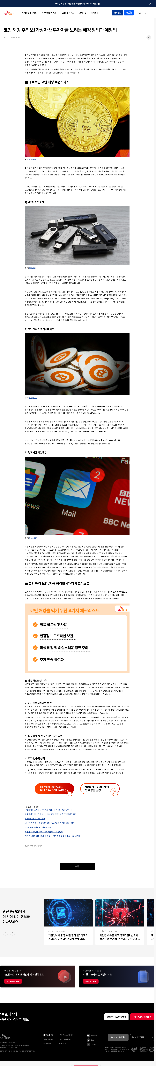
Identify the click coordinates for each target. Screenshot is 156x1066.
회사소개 (94, 13)
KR (147, 12)
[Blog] (92, 1045)
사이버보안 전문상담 (142, 1021)
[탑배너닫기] (150, 3)
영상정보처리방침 (48, 1044)
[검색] (139, 13)
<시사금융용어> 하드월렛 (35, 823)
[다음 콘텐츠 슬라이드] (12, 937)
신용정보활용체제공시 (65, 1044)
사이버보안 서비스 (49, 13)
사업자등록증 (47, 1048)
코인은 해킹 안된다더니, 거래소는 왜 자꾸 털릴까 (44, 836)
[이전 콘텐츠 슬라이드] (5, 937)
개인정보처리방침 (48, 1040)
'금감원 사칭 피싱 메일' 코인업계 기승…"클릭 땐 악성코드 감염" (49, 828)
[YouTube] (92, 1040)
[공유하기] (148, 42)
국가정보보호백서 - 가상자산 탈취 (38, 832)
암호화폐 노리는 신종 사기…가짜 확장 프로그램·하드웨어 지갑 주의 (51, 819)
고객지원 (82, 13)
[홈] (116, 22)
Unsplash (33, 164)
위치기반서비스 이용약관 (66, 1040)
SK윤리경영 (62, 1048)
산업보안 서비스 (67, 13)
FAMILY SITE (142, 1042)
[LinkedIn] (92, 1049)
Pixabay (32, 273)
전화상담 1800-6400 (116, 1021)
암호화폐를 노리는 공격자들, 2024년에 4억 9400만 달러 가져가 (50, 815)
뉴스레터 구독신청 (118, 1042)
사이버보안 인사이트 (29, 13)
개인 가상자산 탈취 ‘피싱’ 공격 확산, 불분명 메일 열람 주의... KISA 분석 (52, 841)
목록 (77, 871)
